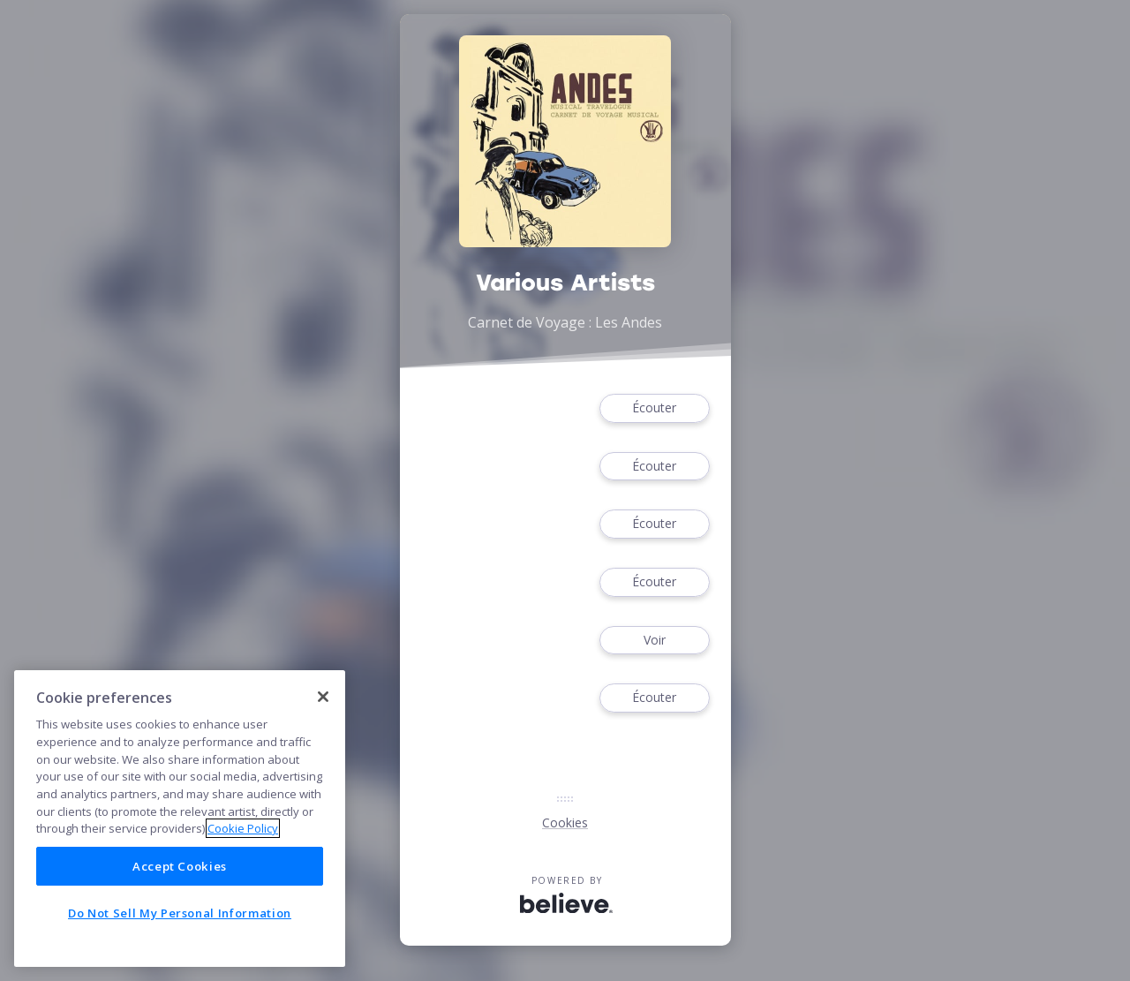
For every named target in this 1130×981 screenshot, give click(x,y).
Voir (654, 640)
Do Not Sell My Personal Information (179, 913)
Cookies (565, 822)
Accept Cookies (179, 866)
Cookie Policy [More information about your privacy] (242, 828)
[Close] (323, 696)
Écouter (654, 408)
